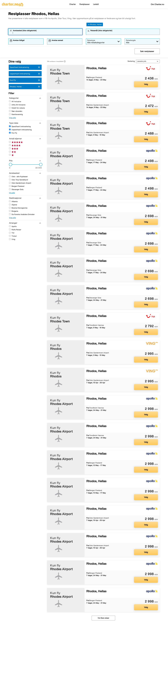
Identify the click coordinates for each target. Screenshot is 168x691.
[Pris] (10, 161)
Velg (146, 84)
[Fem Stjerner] (10, 142)
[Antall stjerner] (15, 139)
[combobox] (47, 32)
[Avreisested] (13, 173)
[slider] (10, 164)
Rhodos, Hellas (95, 24)
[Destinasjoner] (14, 198)
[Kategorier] (13, 98)
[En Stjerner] (10, 155)
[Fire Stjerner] (10, 145)
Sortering (131, 61)
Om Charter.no (157, 4)
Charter (72, 4)
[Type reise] (13, 123)
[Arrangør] (12, 223)
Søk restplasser (147, 51)
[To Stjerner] (10, 151)
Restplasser (84, 4)
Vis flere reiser (103, 618)
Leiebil (96, 4)
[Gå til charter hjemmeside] (12, 4)
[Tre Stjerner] (10, 148)
